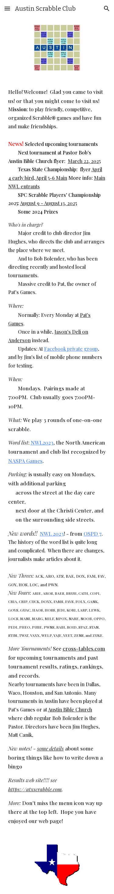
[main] (57, 456)
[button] (7, 8)
